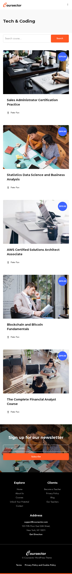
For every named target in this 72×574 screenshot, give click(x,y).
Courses (19, 497)
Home (19, 489)
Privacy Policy (52, 493)
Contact (19, 506)
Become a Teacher (52, 489)
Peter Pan (15, 112)
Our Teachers (52, 501)
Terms (19, 565)
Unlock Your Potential (19, 501)
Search (60, 38)
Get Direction (36, 534)
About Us (19, 493)
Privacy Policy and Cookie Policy (40, 565)
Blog (52, 497)
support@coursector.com (36, 522)
